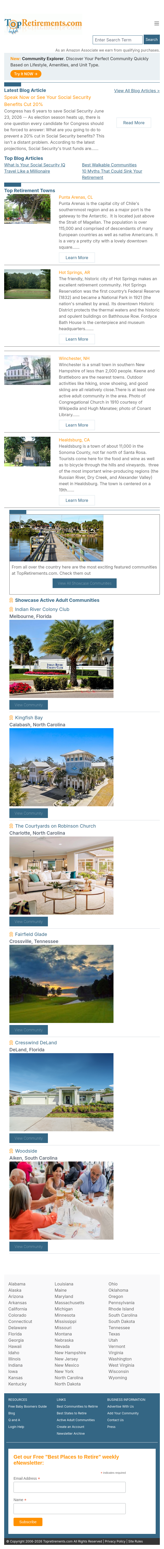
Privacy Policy (115, 1541)
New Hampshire (70, 1352)
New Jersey (66, 1358)
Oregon (116, 1296)
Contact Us (115, 1420)
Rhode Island (121, 1308)
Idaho (13, 1352)
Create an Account (70, 1427)
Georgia (16, 1340)
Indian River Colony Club (42, 609)
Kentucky (17, 1383)
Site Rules (135, 1541)
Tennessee (119, 1327)
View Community (29, 705)
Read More (133, 122)
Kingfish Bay (29, 717)
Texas (114, 1333)
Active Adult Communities (76, 1420)
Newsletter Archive (71, 1433)
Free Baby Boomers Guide (27, 1406)
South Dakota (122, 1321)
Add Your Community (123, 1413)
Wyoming (118, 1377)
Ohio (113, 1283)
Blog (11, 1413)
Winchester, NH (74, 358)
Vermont (117, 1346)
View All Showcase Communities (85, 583)
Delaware (17, 1327)
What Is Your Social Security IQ (34, 164)
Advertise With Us (120, 1406)
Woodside (26, 1151)
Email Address (27, 1478)
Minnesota (65, 1315)
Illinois (14, 1358)
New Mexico (67, 1365)
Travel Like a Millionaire (27, 171)
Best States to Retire (72, 1413)
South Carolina (123, 1315)
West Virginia (121, 1365)
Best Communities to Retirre (77, 1406)
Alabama (17, 1283)
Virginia (116, 1352)
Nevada (62, 1346)
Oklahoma (118, 1290)
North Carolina (69, 1377)
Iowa (13, 1371)
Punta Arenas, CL (76, 197)
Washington (120, 1358)
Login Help (16, 1427)
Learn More (77, 257)
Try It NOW (26, 74)
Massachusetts (69, 1302)
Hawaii (15, 1346)
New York (64, 1371)
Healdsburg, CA (74, 439)
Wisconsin (119, 1371)
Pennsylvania (122, 1302)
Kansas (15, 1377)
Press (111, 1427)
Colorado (17, 1315)
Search (152, 39)
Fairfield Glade (31, 934)
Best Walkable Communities (109, 164)
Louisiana (64, 1283)
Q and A (14, 1420)
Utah (113, 1340)
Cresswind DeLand (36, 1042)
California (17, 1308)
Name (20, 1499)
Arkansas (17, 1302)
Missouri (63, 1327)
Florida (15, 1333)
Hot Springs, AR (74, 272)
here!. (98, 573)
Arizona (15, 1296)
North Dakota (68, 1383)
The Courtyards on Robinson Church (55, 826)
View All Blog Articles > (137, 90)
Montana (63, 1333)
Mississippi (65, 1321)
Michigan (64, 1308)
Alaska (14, 1290)
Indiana (15, 1365)
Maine (61, 1290)
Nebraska (64, 1340)
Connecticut (20, 1321)
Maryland (64, 1296)
